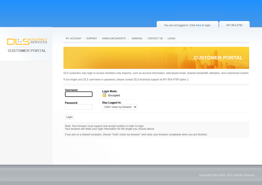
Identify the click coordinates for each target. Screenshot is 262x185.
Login (172, 38)
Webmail (137, 38)
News (114, 38)
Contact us (155, 38)
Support (92, 38)
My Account (73, 38)
